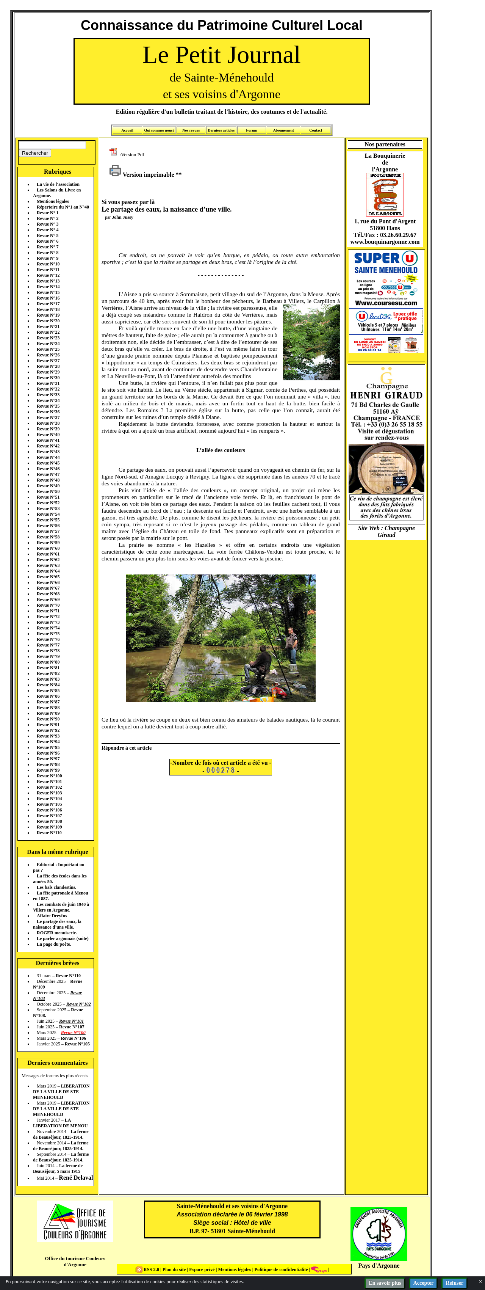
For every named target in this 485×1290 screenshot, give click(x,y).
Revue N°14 (48, 286)
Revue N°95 (48, 747)
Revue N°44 (48, 457)
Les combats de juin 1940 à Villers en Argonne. (61, 907)
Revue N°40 (48, 434)
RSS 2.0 (148, 1269)
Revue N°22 (48, 332)
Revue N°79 (48, 656)
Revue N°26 (48, 355)
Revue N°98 (48, 764)
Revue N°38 (48, 423)
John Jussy (122, 217)
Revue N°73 (48, 622)
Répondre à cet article (127, 748)
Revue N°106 (49, 810)
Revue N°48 (48, 480)
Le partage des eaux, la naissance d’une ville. (57, 924)
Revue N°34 (48, 400)
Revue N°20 (48, 320)
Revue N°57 (48, 531)
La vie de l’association (58, 184)
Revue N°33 (48, 394)
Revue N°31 (48, 383)
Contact (315, 130)
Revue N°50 (48, 491)
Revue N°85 (48, 690)
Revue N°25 (48, 349)
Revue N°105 (49, 804)
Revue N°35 (48, 406)
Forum (251, 130)
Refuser (454, 1283)
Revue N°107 (49, 815)
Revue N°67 (48, 588)
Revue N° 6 (47, 241)
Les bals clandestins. (56, 887)
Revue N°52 (48, 502)
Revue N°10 (48, 264)
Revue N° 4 (47, 229)
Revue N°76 (48, 639)
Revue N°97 (48, 758)
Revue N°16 (48, 298)
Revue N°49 (48, 485)
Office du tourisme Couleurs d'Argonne (75, 1261)
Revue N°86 (48, 696)
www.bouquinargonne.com (384, 242)
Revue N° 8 (47, 252)
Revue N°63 (48, 565)
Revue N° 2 (47, 218)
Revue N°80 (48, 662)
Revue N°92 (48, 730)
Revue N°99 (48, 770)
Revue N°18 (48, 309)
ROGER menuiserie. (57, 932)
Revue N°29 (48, 372)
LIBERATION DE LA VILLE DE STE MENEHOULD (61, 1091)
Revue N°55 (48, 520)
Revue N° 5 (47, 235)
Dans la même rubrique (57, 852)
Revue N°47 (48, 474)
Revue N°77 (48, 645)
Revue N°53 (48, 508)
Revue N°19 (48, 315)
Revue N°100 (49, 775)
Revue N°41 (48, 440)
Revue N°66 (48, 582)
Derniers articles (221, 130)
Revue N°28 (48, 366)
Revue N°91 (48, 724)
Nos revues (191, 130)
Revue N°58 (48, 537)
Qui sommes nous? (159, 130)
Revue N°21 (48, 326)
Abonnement (283, 130)
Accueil (127, 130)
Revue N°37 (48, 417)
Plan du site (175, 1269)
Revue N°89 (48, 713)
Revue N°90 (48, 719)
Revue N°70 (48, 605)
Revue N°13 (48, 281)
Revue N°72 (48, 616)
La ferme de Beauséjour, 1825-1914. (61, 1134)
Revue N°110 (49, 832)
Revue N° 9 (47, 258)
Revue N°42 (48, 446)
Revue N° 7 (47, 247)
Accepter (423, 1283)
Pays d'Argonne (379, 1265)
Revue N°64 (48, 571)
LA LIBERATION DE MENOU (60, 1122)
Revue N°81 (48, 667)
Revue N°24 (48, 343)
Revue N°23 (48, 338)
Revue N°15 (48, 292)
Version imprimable (141, 174)
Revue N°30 (48, 377)
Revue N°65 (48, 576)
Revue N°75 (48, 633)
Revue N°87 (48, 702)
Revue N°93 (48, 736)
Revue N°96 (48, 753)
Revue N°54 (48, 514)
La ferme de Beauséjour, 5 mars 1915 (58, 1168)
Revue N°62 (48, 559)
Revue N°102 (49, 787)
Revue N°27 (48, 360)
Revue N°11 (48, 269)
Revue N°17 (48, 303)
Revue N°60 (48, 548)
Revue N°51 (48, 497)
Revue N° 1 (47, 212)
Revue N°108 (49, 821)
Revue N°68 (48, 593)
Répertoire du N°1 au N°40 (63, 207)
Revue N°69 (48, 599)
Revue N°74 (48, 628)
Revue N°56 (48, 525)
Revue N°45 (48, 463)
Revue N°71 (48, 611)
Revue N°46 (48, 468)
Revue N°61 (48, 554)
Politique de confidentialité (280, 1269)
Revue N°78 (48, 650)
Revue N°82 (48, 673)
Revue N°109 (49, 827)
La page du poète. (54, 944)
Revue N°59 (48, 542)
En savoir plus (385, 1283)
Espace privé (201, 1269)
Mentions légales (53, 201)
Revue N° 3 (47, 224)
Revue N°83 (48, 679)
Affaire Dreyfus (52, 915)
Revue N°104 (49, 798)
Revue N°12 (48, 275)
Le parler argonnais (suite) (63, 938)
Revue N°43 (48, 451)
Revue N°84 (48, 684)
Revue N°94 (48, 741)
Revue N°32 (48, 389)
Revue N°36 (48, 411)
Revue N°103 (49, 793)
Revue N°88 (48, 707)
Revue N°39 (48, 429)
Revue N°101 (49, 781)
